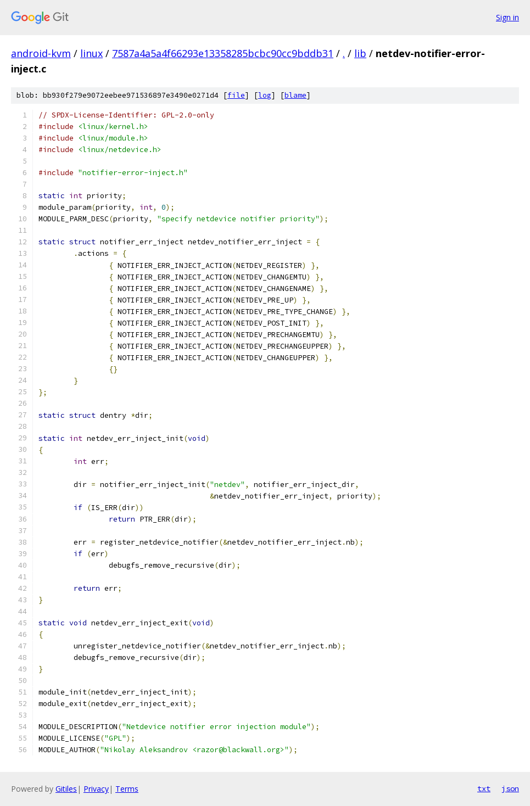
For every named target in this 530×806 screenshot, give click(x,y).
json (510, 788)
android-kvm (41, 53)
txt (483, 788)
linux (91, 53)
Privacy (96, 788)
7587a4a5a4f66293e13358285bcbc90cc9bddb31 (222, 53)
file (236, 95)
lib (360, 53)
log (264, 95)
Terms (126, 788)
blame (295, 95)
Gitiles (66, 788)
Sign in (507, 17)
